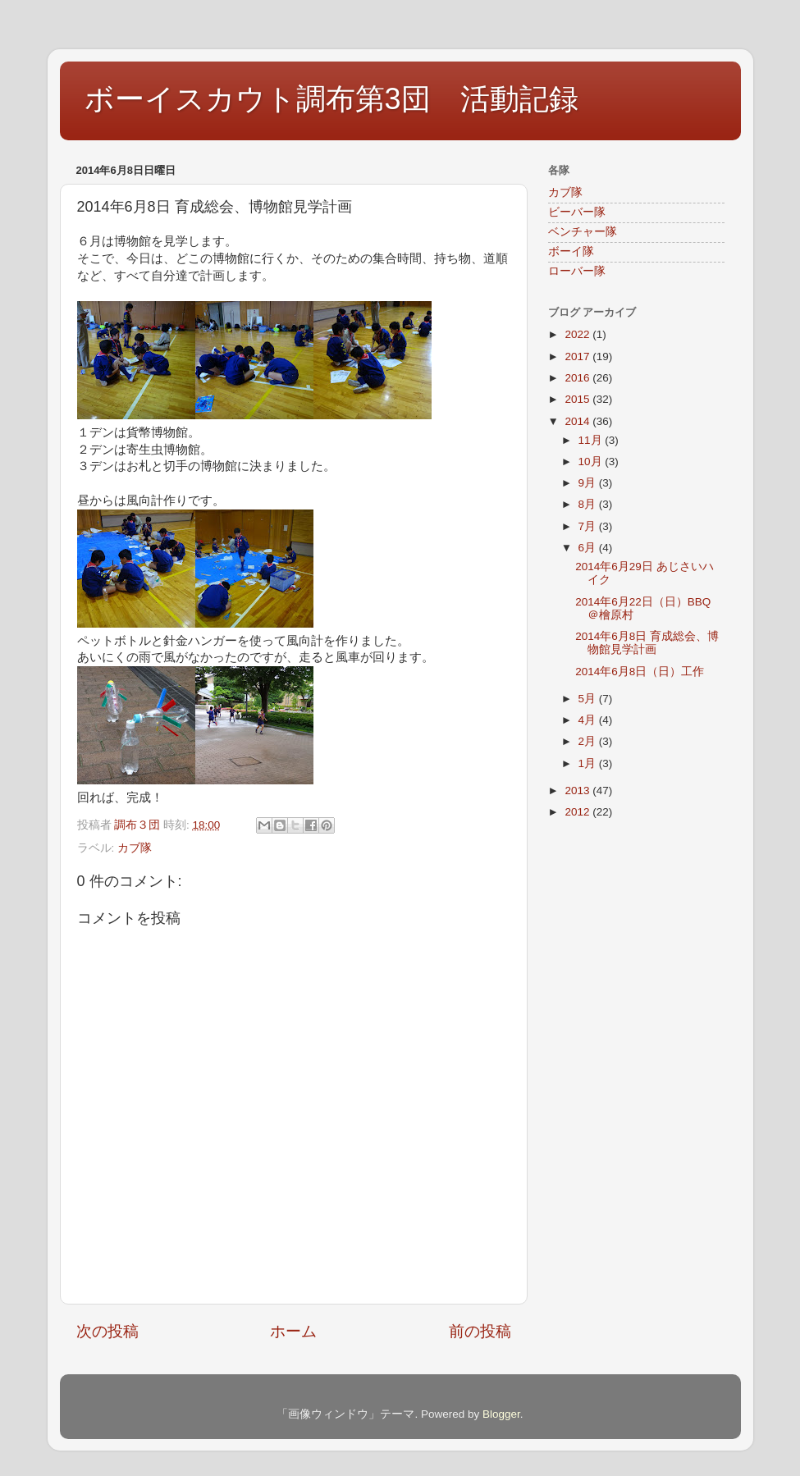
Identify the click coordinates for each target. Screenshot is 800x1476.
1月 (588, 763)
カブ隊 (134, 848)
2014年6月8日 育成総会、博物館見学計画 (647, 643)
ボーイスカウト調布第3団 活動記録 (331, 99)
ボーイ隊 (571, 251)
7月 (588, 526)
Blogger (501, 1414)
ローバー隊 (577, 271)
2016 (578, 378)
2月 (588, 741)
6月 (588, 548)
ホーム (293, 1331)
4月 (588, 720)
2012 (578, 812)
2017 (578, 356)
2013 (578, 790)
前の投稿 (480, 1331)
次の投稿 (107, 1331)
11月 (592, 440)
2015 (578, 399)
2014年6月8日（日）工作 (639, 671)
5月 (588, 698)
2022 (578, 334)
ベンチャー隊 (582, 232)
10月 (592, 461)
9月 (588, 483)
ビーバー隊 (577, 212)
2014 (578, 421)
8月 (588, 504)
